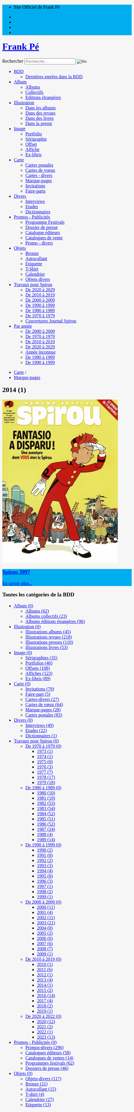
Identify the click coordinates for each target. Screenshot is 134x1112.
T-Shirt (31, 268)
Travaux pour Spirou (33, 284)
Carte (19, 159)
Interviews (35, 201)
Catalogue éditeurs (42, 232)
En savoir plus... (17, 583)
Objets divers (37, 279)
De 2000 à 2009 (40, 300)
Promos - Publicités (32, 216)
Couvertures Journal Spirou (50, 320)
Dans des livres (39, 118)
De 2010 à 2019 (40, 294)
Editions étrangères (43, 97)
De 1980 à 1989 (40, 310)
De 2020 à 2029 (40, 289)
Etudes (31, 206)
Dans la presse (38, 123)
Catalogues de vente (44, 237)
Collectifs (34, 92)
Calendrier (35, 274)
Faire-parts (35, 191)
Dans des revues (40, 113)
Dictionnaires (37, 211)
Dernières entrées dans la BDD (54, 76)
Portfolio (33, 133)
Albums (32, 87)
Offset (31, 144)
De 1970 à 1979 (40, 315)
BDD (19, 71)
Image (19, 128)
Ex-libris (33, 154)
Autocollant (36, 258)
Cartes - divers (38, 175)
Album (20, 81)
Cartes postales (39, 165)
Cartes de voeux (40, 170)
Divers (20, 196)
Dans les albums (40, 107)
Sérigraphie (36, 139)
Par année (23, 326)
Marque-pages (38, 180)
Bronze (32, 253)
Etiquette (33, 263)
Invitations (35, 185)
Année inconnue (40, 352)
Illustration (24, 102)
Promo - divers (39, 242)
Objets (20, 248)
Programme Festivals (45, 222)
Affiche (32, 149)
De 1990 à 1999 (40, 305)
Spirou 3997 (16, 572)
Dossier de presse (41, 227)
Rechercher (12, 61)
